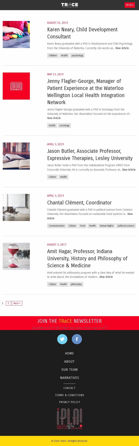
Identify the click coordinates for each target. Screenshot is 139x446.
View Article (122, 48)
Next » (17, 303)
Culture (52, 176)
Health (64, 55)
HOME (69, 353)
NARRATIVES (69, 378)
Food (82, 225)
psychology (77, 55)
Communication (56, 225)
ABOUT (69, 361)
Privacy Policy (69, 402)
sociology (64, 125)
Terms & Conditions (69, 395)
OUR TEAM (69, 370)
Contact (69, 388)
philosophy (76, 284)
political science (126, 225)
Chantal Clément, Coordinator (79, 203)
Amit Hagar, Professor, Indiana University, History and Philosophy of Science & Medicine (87, 258)
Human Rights (107, 225)
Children (53, 55)
